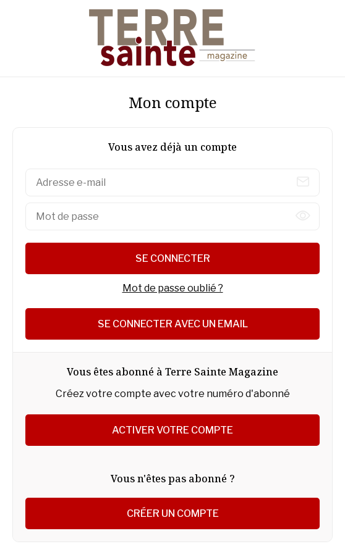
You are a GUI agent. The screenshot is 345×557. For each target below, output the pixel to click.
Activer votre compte (172, 430)
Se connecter (172, 258)
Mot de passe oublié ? (172, 288)
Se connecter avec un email (173, 324)
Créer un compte (173, 513)
